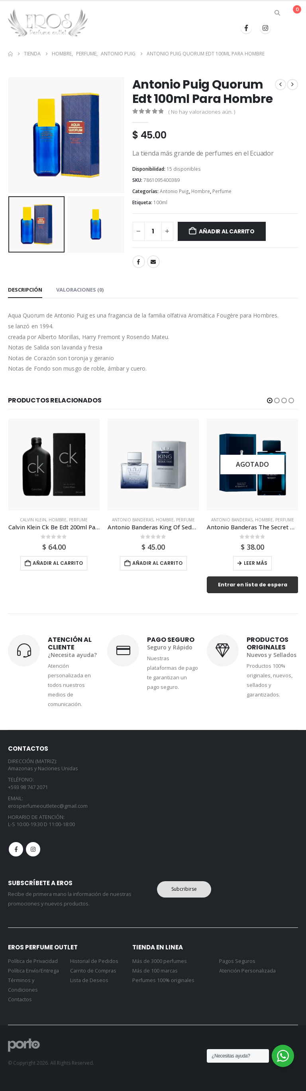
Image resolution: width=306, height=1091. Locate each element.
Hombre (200, 191)
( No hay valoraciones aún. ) (201, 111)
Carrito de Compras (93, 970)
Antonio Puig (174, 191)
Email (153, 261)
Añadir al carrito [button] (58, 563)
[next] (292, 84)
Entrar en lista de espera (252, 584)
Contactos (20, 999)
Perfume (221, 191)
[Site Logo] (48, 22)
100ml (160, 202)
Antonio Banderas (132, 520)
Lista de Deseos (89, 980)
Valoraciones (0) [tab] (80, 289)
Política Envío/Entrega (33, 970)
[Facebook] (246, 28)
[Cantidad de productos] (153, 231)
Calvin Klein (33, 520)
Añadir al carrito (226, 231)
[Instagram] (265, 28)
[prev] (280, 84)
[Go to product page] (54, 464)
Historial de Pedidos (94, 961)
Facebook (138, 261)
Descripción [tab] (25, 289)
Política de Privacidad (33, 961)
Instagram (33, 849)
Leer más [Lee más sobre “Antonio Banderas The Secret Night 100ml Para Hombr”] (255, 563)
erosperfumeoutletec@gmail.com (48, 806)
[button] (277, 13)
